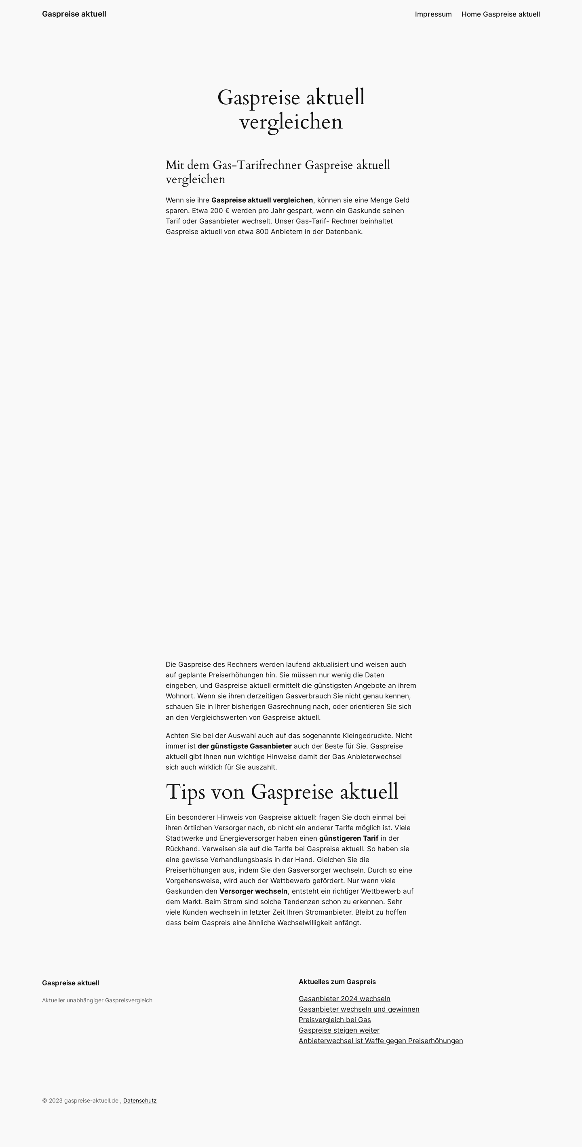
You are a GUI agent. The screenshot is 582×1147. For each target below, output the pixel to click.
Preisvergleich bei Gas (335, 1020)
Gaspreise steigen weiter (339, 1030)
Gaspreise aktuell (74, 14)
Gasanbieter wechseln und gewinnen (359, 1009)
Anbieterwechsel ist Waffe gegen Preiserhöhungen (381, 1041)
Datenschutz (140, 1100)
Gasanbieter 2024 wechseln (344, 999)
